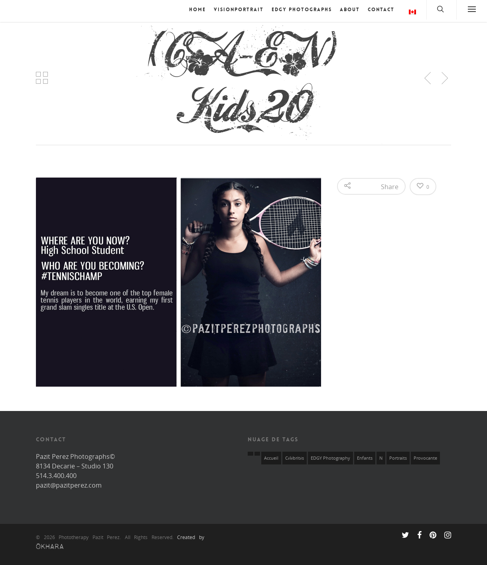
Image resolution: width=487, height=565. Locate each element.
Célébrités (294, 458)
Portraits (398, 458)
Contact (381, 9)
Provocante (425, 458)
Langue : (412, 12)
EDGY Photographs (302, 9)
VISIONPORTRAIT (239, 9)
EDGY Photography (330, 458)
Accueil (271, 458)
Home (197, 9)
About (350, 9)
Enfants (365, 458)
